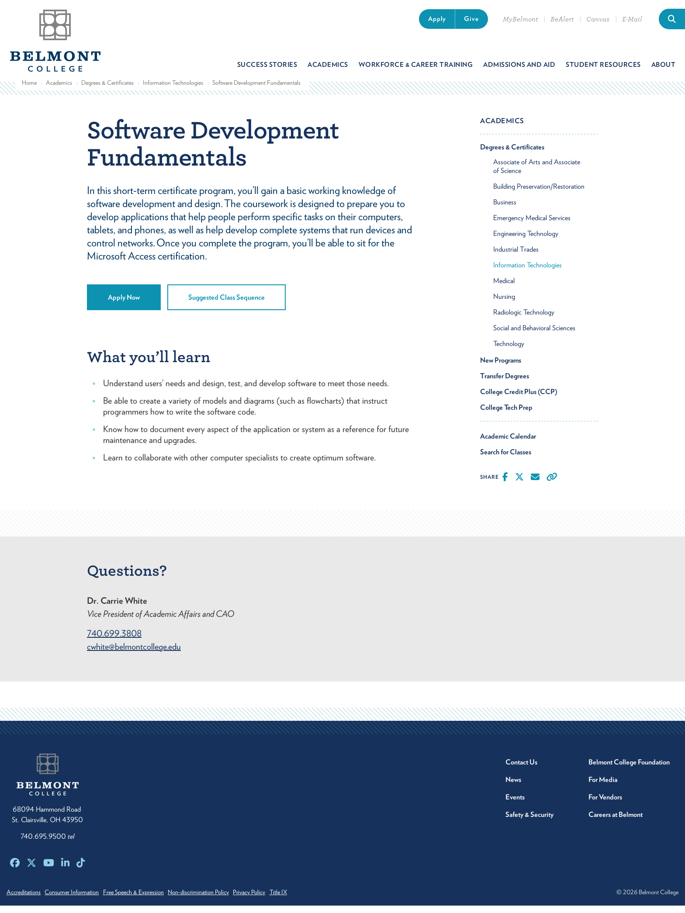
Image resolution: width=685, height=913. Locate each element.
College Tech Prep (506, 415)
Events (515, 804)
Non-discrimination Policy (215, 899)
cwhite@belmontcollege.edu (134, 654)
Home (29, 89)
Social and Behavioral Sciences (534, 335)
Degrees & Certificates (107, 89)
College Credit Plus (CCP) (518, 399)
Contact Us (521, 769)
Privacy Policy (271, 899)
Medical (504, 288)
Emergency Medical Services (532, 225)
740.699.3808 (114, 641)
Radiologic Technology (523, 319)
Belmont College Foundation (629, 769)
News (513, 787)
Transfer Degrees (504, 383)
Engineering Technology (525, 241)
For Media (602, 787)
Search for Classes (505, 459)
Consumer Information (77, 899)
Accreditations (24, 899)
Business (504, 209)
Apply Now (124, 305)
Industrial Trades (516, 256)
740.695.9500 (47, 844)
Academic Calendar (508, 443)
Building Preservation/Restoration (539, 194)
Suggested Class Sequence (226, 305)
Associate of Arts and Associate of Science (536, 173)
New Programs (500, 367)
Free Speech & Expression (144, 899)
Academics (59, 89)
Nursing (504, 304)
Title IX (306, 899)
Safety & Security (529, 822)
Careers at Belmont (615, 822)
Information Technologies (173, 89)
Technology (508, 351)
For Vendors (605, 804)
